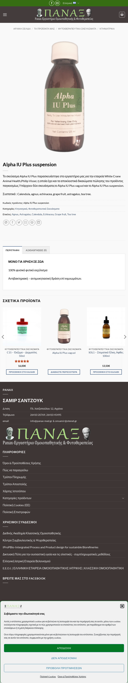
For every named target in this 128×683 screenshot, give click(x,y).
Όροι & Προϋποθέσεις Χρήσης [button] (72, 676)
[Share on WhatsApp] (6, 223)
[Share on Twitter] (19, 223)
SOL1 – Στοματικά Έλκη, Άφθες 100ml (106, 354)
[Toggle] (123, 498)
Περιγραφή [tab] (12, 250)
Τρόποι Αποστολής (15, 484)
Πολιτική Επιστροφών (16, 512)
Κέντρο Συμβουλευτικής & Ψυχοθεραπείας (29, 540)
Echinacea (48, 214)
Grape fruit (60, 214)
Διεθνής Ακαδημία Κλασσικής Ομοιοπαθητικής (32, 533)
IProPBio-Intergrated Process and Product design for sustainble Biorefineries (50, 547)
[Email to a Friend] (26, 223)
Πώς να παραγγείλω (15, 470)
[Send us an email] (57, 3)
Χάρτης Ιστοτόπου (14, 491)
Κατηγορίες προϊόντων (17, 498)
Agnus (15, 214)
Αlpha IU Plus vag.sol (64, 352)
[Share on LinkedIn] (39, 223)
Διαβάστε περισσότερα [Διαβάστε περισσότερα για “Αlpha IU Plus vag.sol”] (64, 372)
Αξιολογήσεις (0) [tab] (36, 250)
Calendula (37, 214)
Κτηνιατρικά (107, 28)
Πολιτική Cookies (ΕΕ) (16, 505)
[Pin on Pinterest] (32, 223)
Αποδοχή (64, 648)
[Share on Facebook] (13, 223)
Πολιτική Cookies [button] (48, 676)
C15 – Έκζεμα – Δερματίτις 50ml (22, 354)
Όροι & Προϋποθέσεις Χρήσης (22, 463)
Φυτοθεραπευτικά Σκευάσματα (77, 28)
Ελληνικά (71, 3)
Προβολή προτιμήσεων (64, 668)
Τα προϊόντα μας (44, 28)
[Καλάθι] (122, 15)
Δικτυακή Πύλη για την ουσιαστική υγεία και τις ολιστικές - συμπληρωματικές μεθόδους (56, 554)
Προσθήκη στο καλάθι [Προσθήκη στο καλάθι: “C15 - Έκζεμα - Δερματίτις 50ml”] (22, 372)
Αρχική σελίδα (22, 28)
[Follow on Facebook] (51, 3)
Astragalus (25, 214)
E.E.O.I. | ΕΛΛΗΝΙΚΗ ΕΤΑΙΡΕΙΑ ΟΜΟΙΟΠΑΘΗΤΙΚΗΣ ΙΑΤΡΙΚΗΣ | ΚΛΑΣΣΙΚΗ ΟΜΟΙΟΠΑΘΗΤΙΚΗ (63, 568)
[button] (122, 606)
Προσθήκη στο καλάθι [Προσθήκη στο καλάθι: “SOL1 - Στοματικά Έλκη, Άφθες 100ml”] (106, 372)
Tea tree (71, 214)
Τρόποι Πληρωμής (14, 477)
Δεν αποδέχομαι (64, 658)
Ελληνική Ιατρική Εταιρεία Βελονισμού (26, 561)
